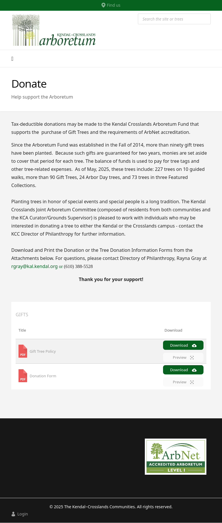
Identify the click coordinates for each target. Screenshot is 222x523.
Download (183, 345)
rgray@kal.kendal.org (37, 266)
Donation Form (42, 375)
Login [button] (20, 514)
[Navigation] (12, 58)
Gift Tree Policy (42, 351)
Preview (183, 357)
